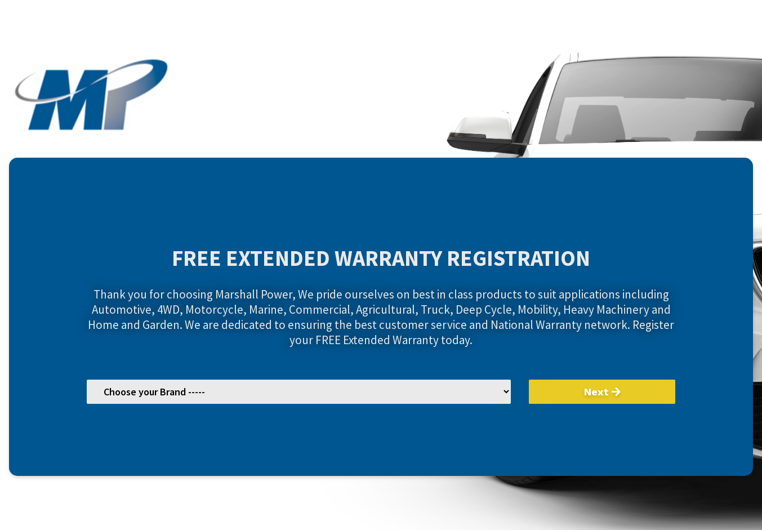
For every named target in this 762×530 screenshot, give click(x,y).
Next (602, 392)
